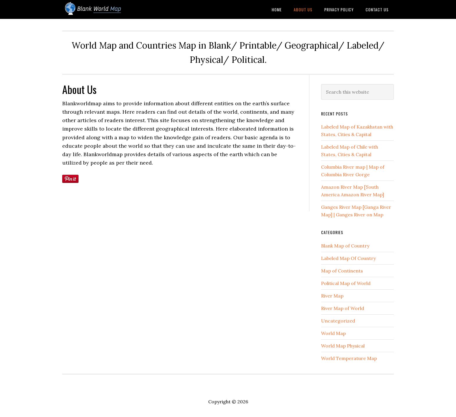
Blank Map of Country (345, 246)
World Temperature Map (349, 358)
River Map (332, 296)
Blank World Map (108, 9)
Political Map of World (345, 283)
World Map (333, 333)
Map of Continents (342, 271)
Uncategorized (338, 321)
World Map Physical (343, 346)
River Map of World (342, 308)
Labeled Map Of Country (348, 258)
